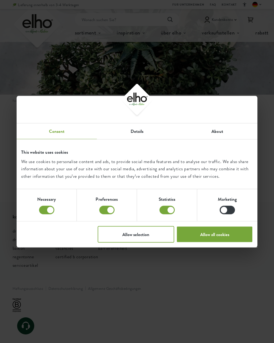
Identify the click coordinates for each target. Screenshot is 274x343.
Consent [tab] (57, 131)
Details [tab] (137, 131)
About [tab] (217, 131)
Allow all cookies (214, 234)
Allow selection (135, 234)
